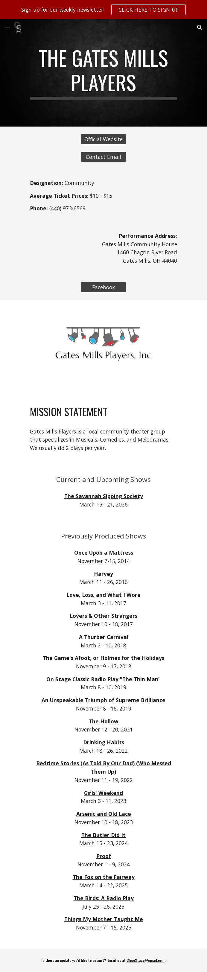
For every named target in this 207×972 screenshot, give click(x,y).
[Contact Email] (103, 156)
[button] (7, 27)
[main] (103, 73)
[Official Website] (103, 139)
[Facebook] (103, 287)
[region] (103, 9)
